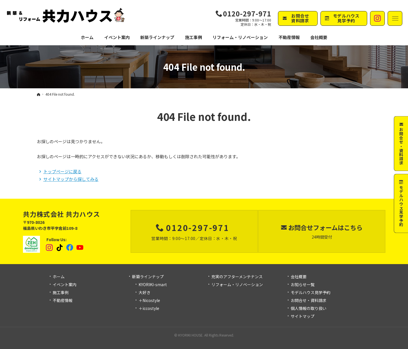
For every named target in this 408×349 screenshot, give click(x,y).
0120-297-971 (247, 13)
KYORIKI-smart (153, 284)
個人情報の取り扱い (308, 308)
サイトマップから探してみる (71, 179)
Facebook (70, 248)
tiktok (59, 248)
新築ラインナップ (148, 276)
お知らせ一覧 (302, 284)
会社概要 (299, 276)
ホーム (59, 276)
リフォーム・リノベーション (237, 284)
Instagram (49, 248)
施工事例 (61, 292)
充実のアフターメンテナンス (237, 276)
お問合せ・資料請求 (308, 300)
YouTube (80, 248)
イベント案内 (64, 284)
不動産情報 (289, 37)
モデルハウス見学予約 (310, 292)
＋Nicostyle (149, 300)
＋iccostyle (149, 308)
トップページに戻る (62, 171)
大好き (144, 292)
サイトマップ (302, 316)
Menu (395, 18)
